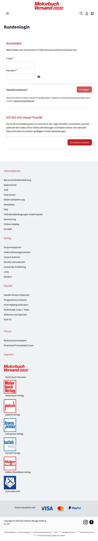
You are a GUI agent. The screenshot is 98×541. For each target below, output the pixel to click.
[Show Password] (39, 76)
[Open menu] (7, 13)
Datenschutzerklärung (24, 100)
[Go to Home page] (49, 6)
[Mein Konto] (87, 13)
